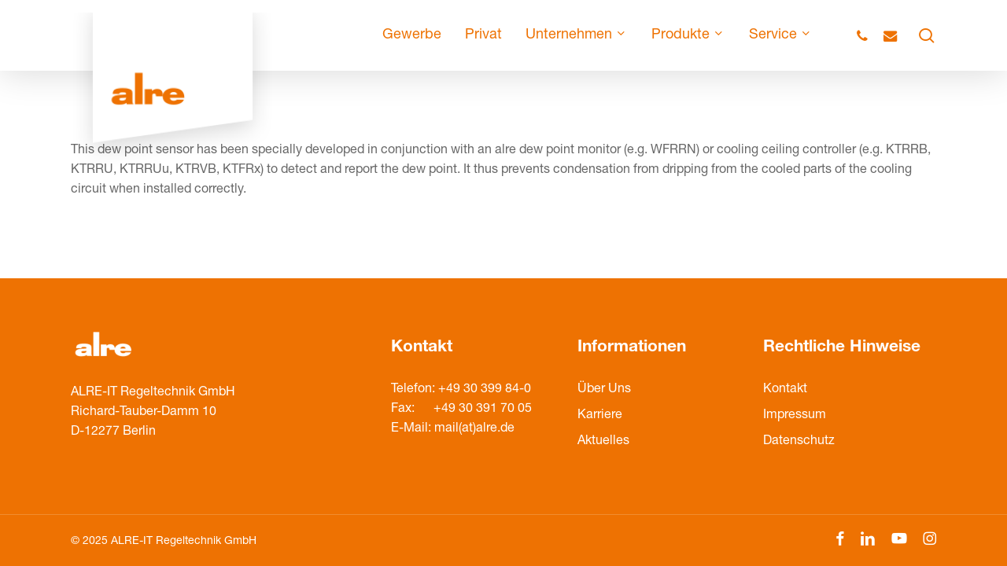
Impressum (794, 416)
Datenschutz (799, 442)
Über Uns (604, 390)
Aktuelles (603, 442)
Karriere (599, 416)
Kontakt (785, 390)
